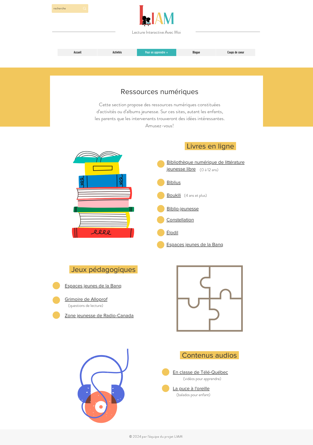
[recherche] (63, 8)
